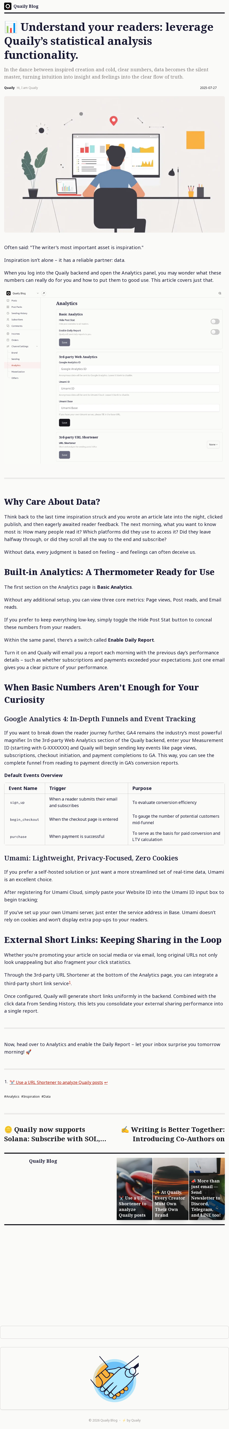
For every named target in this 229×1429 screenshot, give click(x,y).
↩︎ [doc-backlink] (120, 1082)
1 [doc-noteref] (70, 981)
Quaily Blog (108, 1420)
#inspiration (30, 1096)
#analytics (11, 1096)
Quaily (136, 1420)
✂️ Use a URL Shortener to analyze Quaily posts (63, 1082)
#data (46, 1096)
